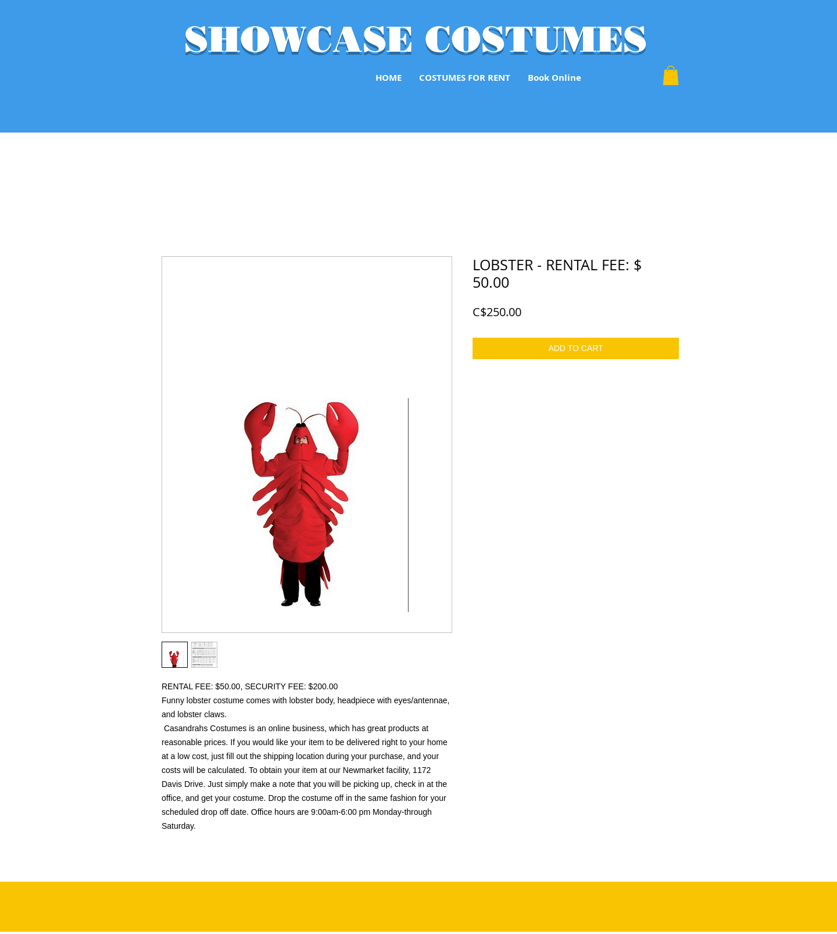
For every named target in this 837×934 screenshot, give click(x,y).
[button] (671, 75)
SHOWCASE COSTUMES (415, 39)
